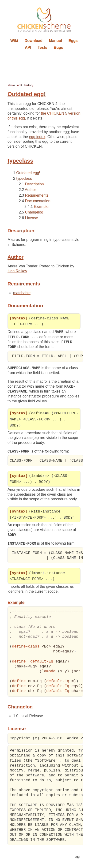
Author (30, 190)
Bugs (58, 47)
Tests (42, 47)
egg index (37, 137)
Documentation (37, 201)
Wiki (14, 41)
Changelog (34, 212)
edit (19, 85)
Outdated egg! (28, 173)
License (31, 218)
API (28, 47)
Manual (55, 41)
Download (33, 41)
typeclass (24, 178)
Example (41, 207)
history (28, 85)
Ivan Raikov (17, 271)
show (11, 85)
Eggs (73, 41)
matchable (22, 293)
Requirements (37, 195)
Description (34, 184)
